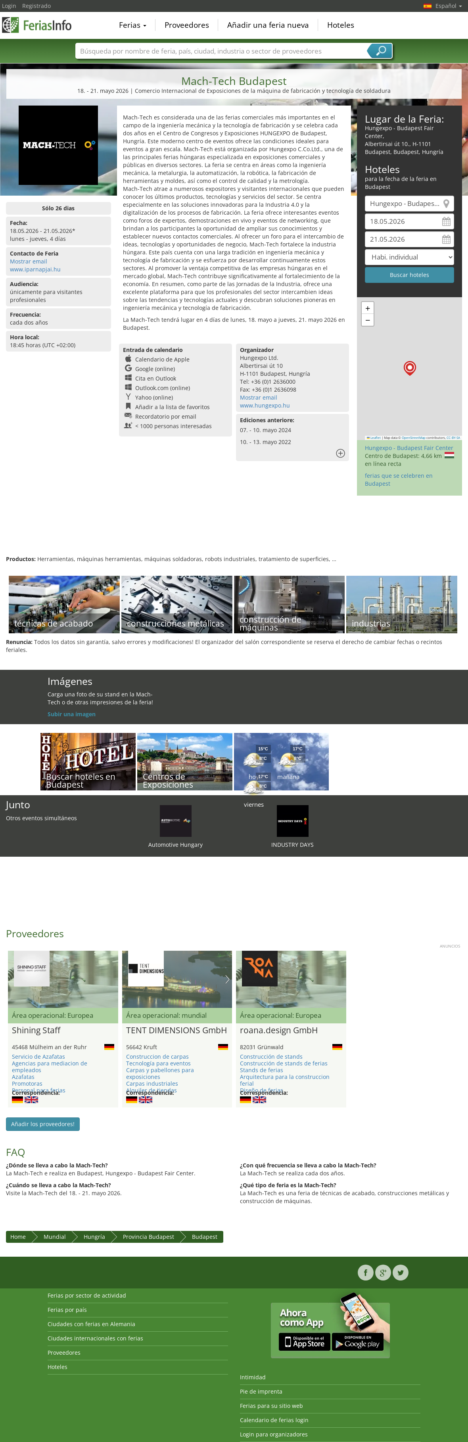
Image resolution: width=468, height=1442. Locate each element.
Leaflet (374, 438)
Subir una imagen (72, 714)
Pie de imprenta (261, 1391)
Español (448, 6)
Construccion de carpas (157, 1056)
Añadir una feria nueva (268, 25)
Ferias (132, 25)
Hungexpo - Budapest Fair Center (409, 448)
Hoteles (340, 25)
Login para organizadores (274, 1434)
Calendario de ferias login (274, 1420)
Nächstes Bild (227, 979)
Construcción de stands (271, 1056)
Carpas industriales (152, 1083)
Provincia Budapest (148, 1236)
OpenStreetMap (414, 438)
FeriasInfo (41, 25)
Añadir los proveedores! (43, 1124)
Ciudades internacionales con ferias (95, 1338)
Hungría (94, 1236)
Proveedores (187, 25)
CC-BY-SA (453, 438)
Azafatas (23, 1077)
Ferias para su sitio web (271, 1405)
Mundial (55, 1236)
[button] (410, 368)
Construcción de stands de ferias (284, 1063)
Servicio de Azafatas (38, 1056)
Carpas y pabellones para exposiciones (160, 1073)
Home (18, 1236)
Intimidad (253, 1377)
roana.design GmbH (279, 1030)
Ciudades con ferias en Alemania (91, 1324)
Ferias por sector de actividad (87, 1295)
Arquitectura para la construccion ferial (285, 1080)
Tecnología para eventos (158, 1063)
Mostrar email (28, 261)
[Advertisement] (234, 529)
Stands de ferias (261, 1070)
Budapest (204, 1236)
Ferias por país (67, 1309)
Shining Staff (36, 1030)
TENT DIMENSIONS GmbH (176, 1030)
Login (9, 6)
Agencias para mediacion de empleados (49, 1066)
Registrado (36, 6)
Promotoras (27, 1083)
